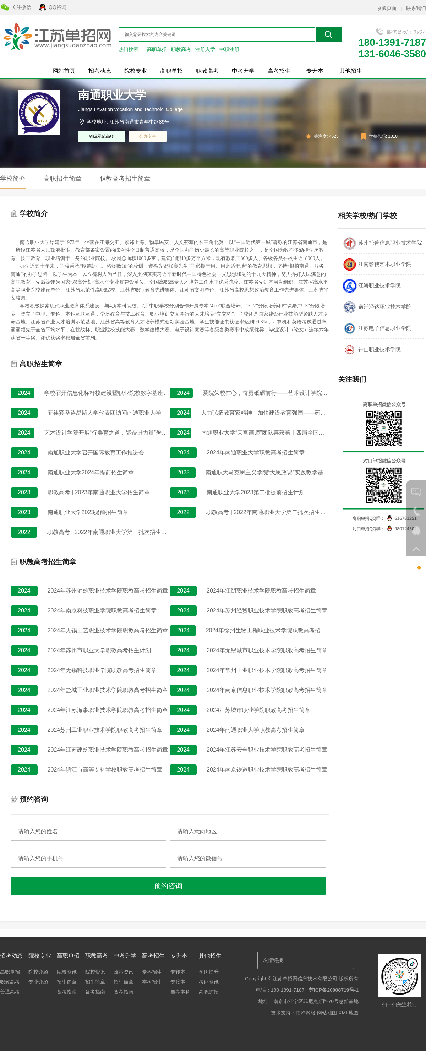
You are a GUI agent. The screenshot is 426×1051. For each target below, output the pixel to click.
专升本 (314, 71)
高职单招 (157, 49)
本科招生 (152, 982)
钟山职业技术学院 (372, 350)
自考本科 (180, 992)
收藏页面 (387, 8)
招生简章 (67, 982)
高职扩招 (209, 992)
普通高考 (10, 992)
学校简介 (13, 178)
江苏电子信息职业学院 (377, 328)
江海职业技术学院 (372, 286)
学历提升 (209, 972)
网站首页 (64, 71)
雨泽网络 (306, 1012)
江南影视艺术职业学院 (377, 264)
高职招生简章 (62, 178)
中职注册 (229, 49)
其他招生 (350, 71)
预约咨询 (168, 886)
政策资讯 (123, 972)
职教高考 (181, 49)
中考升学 (243, 71)
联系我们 (416, 8)
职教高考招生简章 (125, 178)
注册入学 (205, 49)
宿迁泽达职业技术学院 (377, 307)
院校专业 (135, 71)
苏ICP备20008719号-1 (334, 990)
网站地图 (327, 1012)
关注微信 (21, 7)
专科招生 (152, 972)
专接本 (177, 982)
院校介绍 (38, 972)
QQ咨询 (57, 7)
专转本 (177, 972)
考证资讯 (209, 982)
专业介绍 (38, 982)
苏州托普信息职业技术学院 (382, 243)
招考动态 (99, 71)
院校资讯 (67, 972)
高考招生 (279, 71)
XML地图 (348, 1012)
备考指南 (67, 992)
